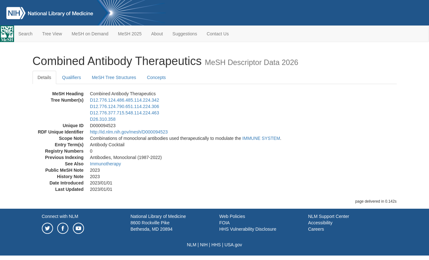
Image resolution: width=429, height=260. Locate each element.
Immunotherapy (105, 163)
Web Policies (232, 216)
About (157, 33)
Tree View (52, 33)
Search (26, 33)
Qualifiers (71, 77)
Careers (316, 229)
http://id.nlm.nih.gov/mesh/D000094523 (129, 131)
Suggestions (184, 33)
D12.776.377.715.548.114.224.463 (124, 112)
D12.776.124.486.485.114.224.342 (124, 100)
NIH (204, 244)
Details (44, 77)
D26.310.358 (103, 119)
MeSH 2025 (130, 33)
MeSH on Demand (90, 33)
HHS (216, 244)
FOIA (224, 222)
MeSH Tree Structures (114, 77)
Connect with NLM (60, 216)
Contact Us (218, 33)
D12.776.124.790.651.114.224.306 (124, 106)
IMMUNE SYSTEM (261, 138)
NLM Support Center (328, 216)
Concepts (156, 77)
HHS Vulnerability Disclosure (247, 229)
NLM (191, 244)
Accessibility (320, 222)
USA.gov (233, 244)
